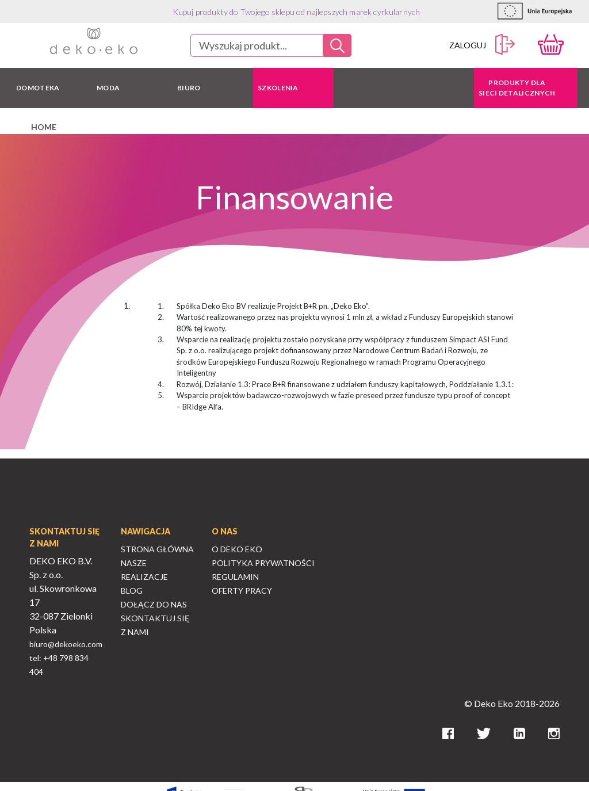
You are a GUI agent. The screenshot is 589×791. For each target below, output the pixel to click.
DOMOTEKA (37, 87)
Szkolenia (278, 87)
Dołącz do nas (154, 604)
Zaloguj (482, 45)
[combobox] (270, 45)
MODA (108, 87)
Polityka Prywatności (263, 563)
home (43, 127)
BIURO (189, 87)
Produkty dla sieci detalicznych (517, 87)
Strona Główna (157, 549)
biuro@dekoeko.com (65, 644)
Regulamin (235, 577)
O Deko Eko (237, 549)
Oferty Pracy (242, 590)
